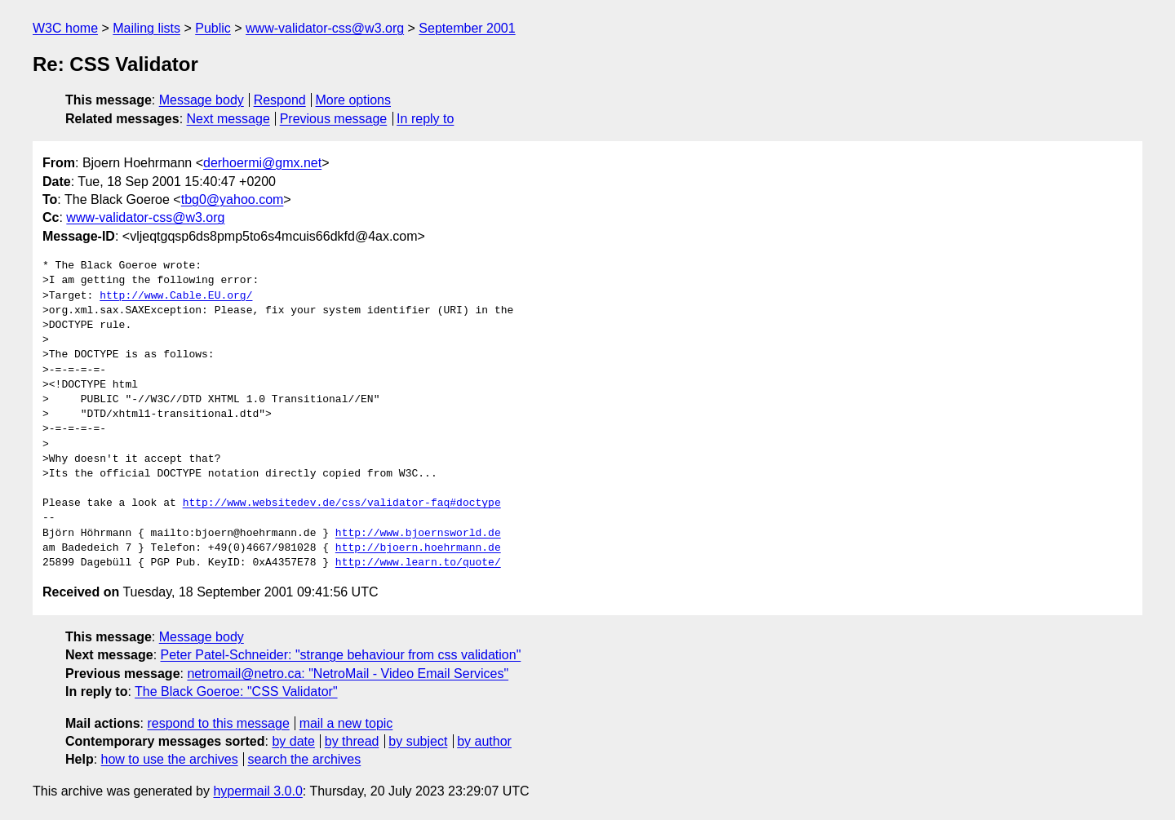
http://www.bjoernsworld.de (418, 533)
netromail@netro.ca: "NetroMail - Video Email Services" (347, 673)
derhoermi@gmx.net (262, 163)
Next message (228, 119)
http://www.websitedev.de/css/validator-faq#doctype (342, 503)
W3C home (65, 28)
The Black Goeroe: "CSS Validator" (236, 691)
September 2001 (467, 28)
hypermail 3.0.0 (257, 791)
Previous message (334, 119)
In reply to (425, 119)
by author (484, 741)
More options (354, 100)
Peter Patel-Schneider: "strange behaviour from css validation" (341, 655)
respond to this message (218, 723)
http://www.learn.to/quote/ (418, 563)
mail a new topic (346, 723)
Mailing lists (146, 28)
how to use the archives (169, 759)
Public (213, 28)
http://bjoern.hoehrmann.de (418, 548)
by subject (417, 741)
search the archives (304, 759)
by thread (352, 741)
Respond (280, 100)
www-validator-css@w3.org (325, 28)
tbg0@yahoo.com (232, 199)
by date (293, 741)
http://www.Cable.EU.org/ (176, 296)
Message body (201, 100)
